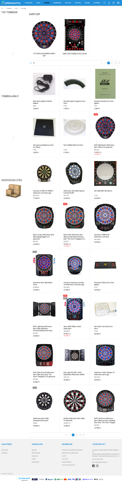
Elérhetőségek (66, 462)
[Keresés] (104, 3)
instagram (97, 465)
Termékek (4, 453)
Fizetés (64, 456)
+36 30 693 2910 (98, 459)
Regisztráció (36, 453)
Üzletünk (78, 3)
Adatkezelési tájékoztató (70, 453)
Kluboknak (97, 3)
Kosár (34, 459)
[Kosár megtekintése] (113, 3)
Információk (57, 3)
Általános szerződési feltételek (72, 450)
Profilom (35, 456)
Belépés (34, 450)
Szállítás (68, 3)
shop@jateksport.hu (100, 462)
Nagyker (87, 3)
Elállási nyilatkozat (68, 465)
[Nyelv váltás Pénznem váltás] (118, 3)
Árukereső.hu (46, 480)
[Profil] (109, 3)
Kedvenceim (35, 462)
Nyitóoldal (4, 450)
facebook (93, 465)
